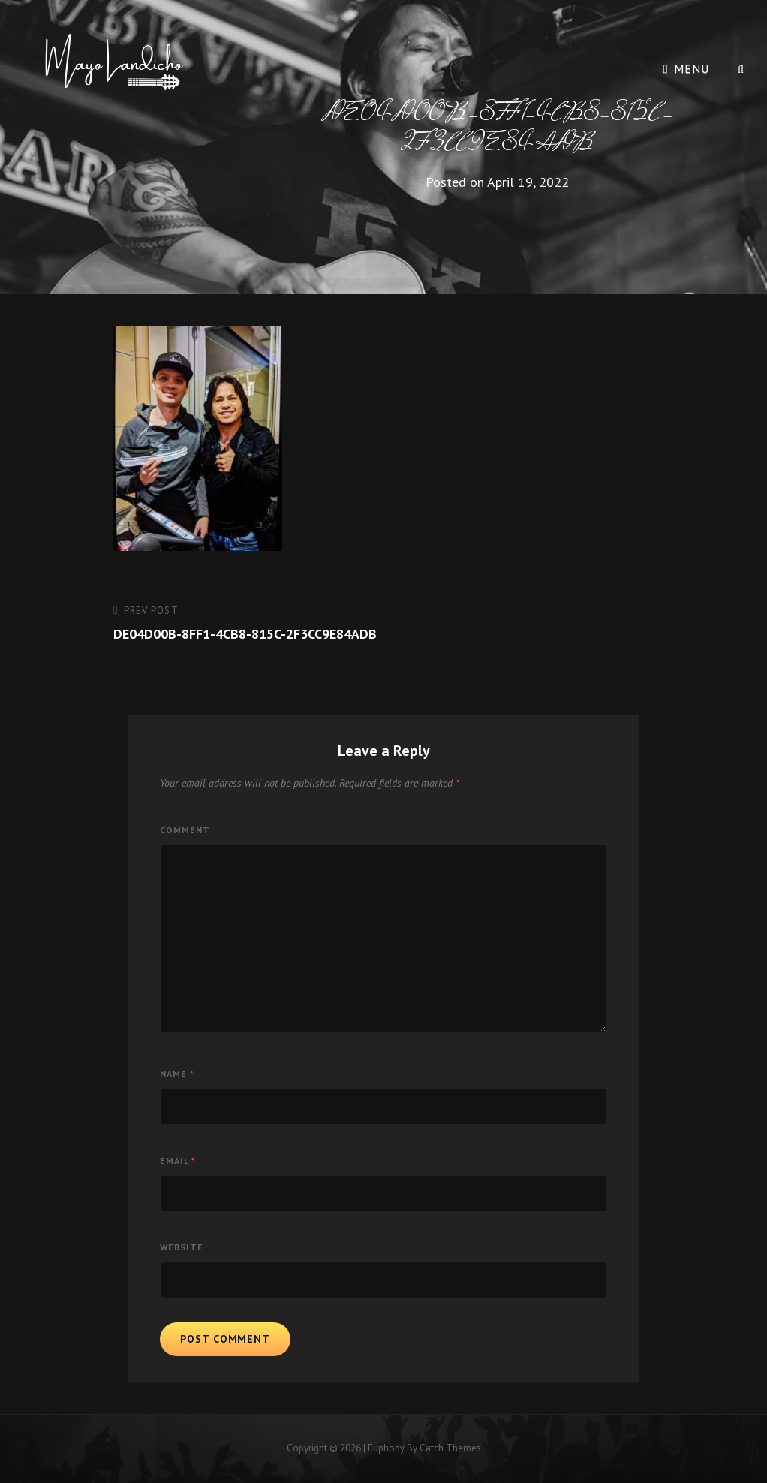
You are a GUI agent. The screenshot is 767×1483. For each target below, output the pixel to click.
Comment (185, 829)
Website (181, 1247)
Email (178, 1160)
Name (177, 1073)
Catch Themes (450, 1448)
